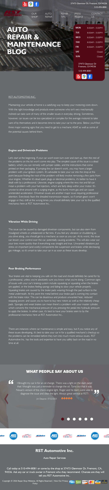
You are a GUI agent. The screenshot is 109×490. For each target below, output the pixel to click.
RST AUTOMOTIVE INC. (22, 96)
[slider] (67, 398)
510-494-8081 (100, 7)
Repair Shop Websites (26, 481)
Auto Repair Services (54, 458)
